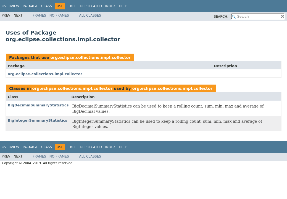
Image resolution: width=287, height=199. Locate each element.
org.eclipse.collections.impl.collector (90, 57)
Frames (39, 15)
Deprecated (91, 6)
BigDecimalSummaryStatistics (38, 105)
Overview (10, 6)
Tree (72, 6)
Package (30, 6)
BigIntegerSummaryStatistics (37, 120)
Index (110, 6)
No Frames (59, 15)
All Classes (90, 15)
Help (123, 6)
